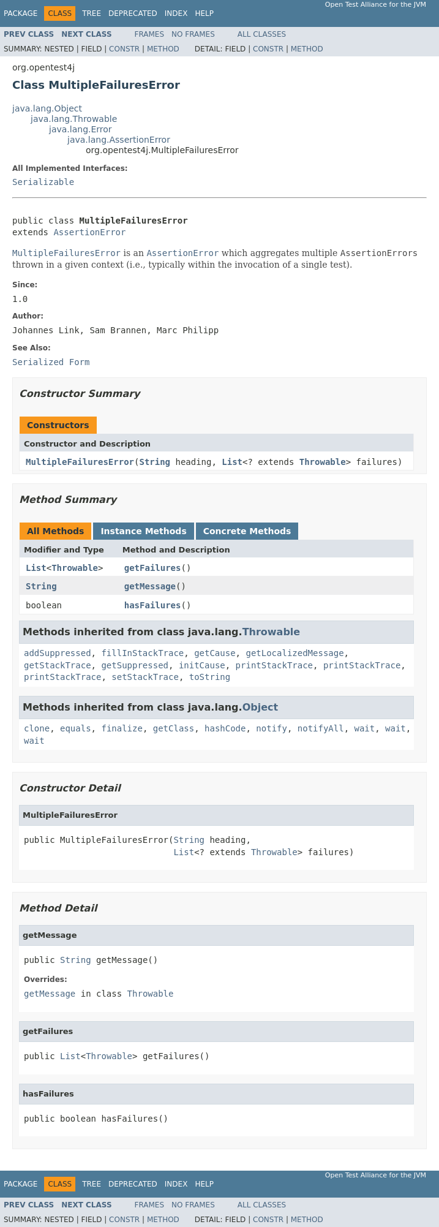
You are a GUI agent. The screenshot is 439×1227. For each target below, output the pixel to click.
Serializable (43, 182)
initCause (202, 665)
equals (75, 728)
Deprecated (132, 13)
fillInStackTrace (142, 653)
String (154, 462)
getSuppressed (134, 665)
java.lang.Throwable (74, 119)
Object (260, 707)
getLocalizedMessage (294, 653)
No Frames (193, 34)
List (232, 462)
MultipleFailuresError (80, 462)
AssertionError (89, 232)
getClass (173, 728)
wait (365, 728)
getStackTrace (57, 665)
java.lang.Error (80, 129)
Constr (124, 49)
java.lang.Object (47, 108)
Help (204, 13)
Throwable (322, 462)
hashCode (225, 728)
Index (176, 13)
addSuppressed (57, 653)
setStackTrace (145, 677)
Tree (91, 13)
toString (209, 677)
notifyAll (321, 728)
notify (271, 728)
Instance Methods (143, 531)
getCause (214, 653)
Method (163, 49)
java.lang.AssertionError (118, 140)
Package (20, 13)
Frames (150, 34)
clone (37, 728)
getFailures (152, 568)
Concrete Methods (247, 531)
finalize (121, 728)
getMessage (150, 586)
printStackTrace (274, 665)
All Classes (262, 34)
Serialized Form (50, 362)
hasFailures (152, 605)
